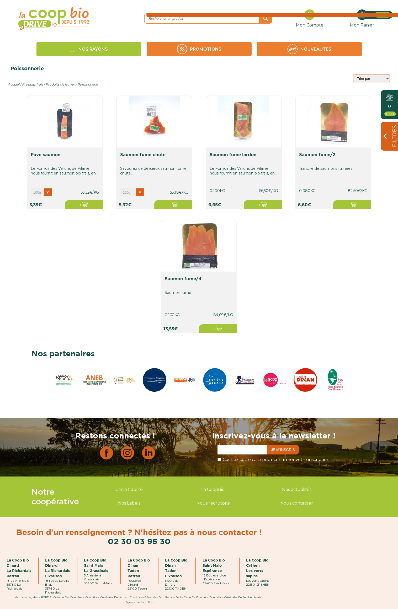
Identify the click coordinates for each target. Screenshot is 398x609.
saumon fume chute (143, 154)
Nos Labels (129, 503)
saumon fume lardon (233, 154)
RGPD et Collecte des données (61, 597)
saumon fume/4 (183, 278)
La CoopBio (213, 489)
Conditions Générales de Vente (106, 597)
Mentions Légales (26, 597)
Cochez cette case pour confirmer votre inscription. (276, 459)
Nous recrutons (213, 503)
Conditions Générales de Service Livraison (237, 597)
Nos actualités (296, 489)
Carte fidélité (129, 489)
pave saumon (46, 154)
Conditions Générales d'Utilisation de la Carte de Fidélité (168, 597)
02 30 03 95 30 (139, 541)
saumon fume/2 (317, 154)
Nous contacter (296, 503)
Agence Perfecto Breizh (141, 602)
